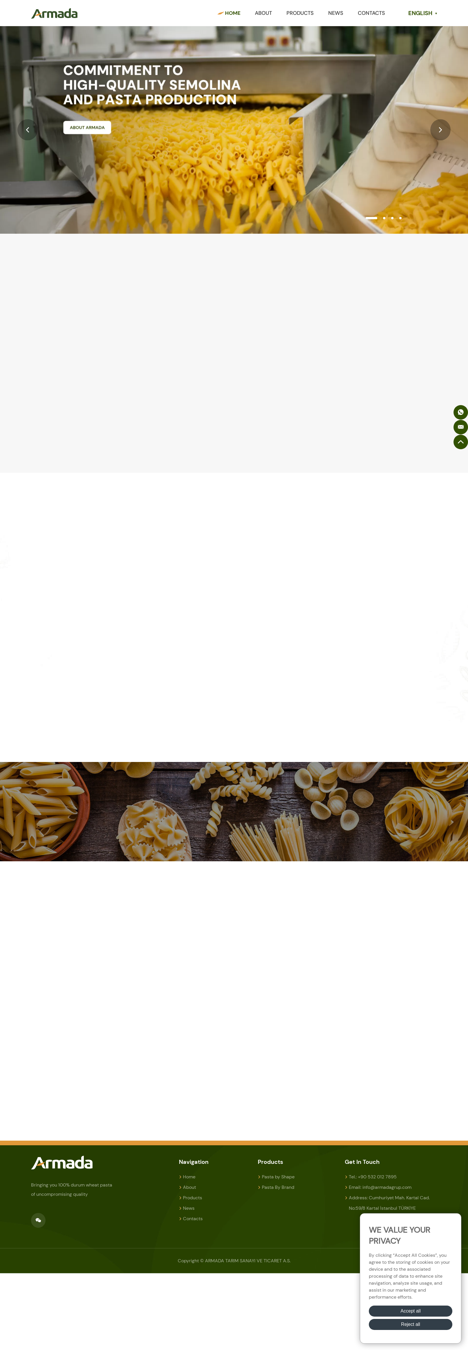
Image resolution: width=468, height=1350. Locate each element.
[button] (27, 130)
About (263, 13)
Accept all (410, 1310)
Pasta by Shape (278, 1177)
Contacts (371, 13)
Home (232, 13)
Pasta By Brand (278, 1187)
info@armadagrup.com (386, 1187)
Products (300, 13)
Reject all (410, 1324)
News (335, 13)
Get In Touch (362, 1162)
